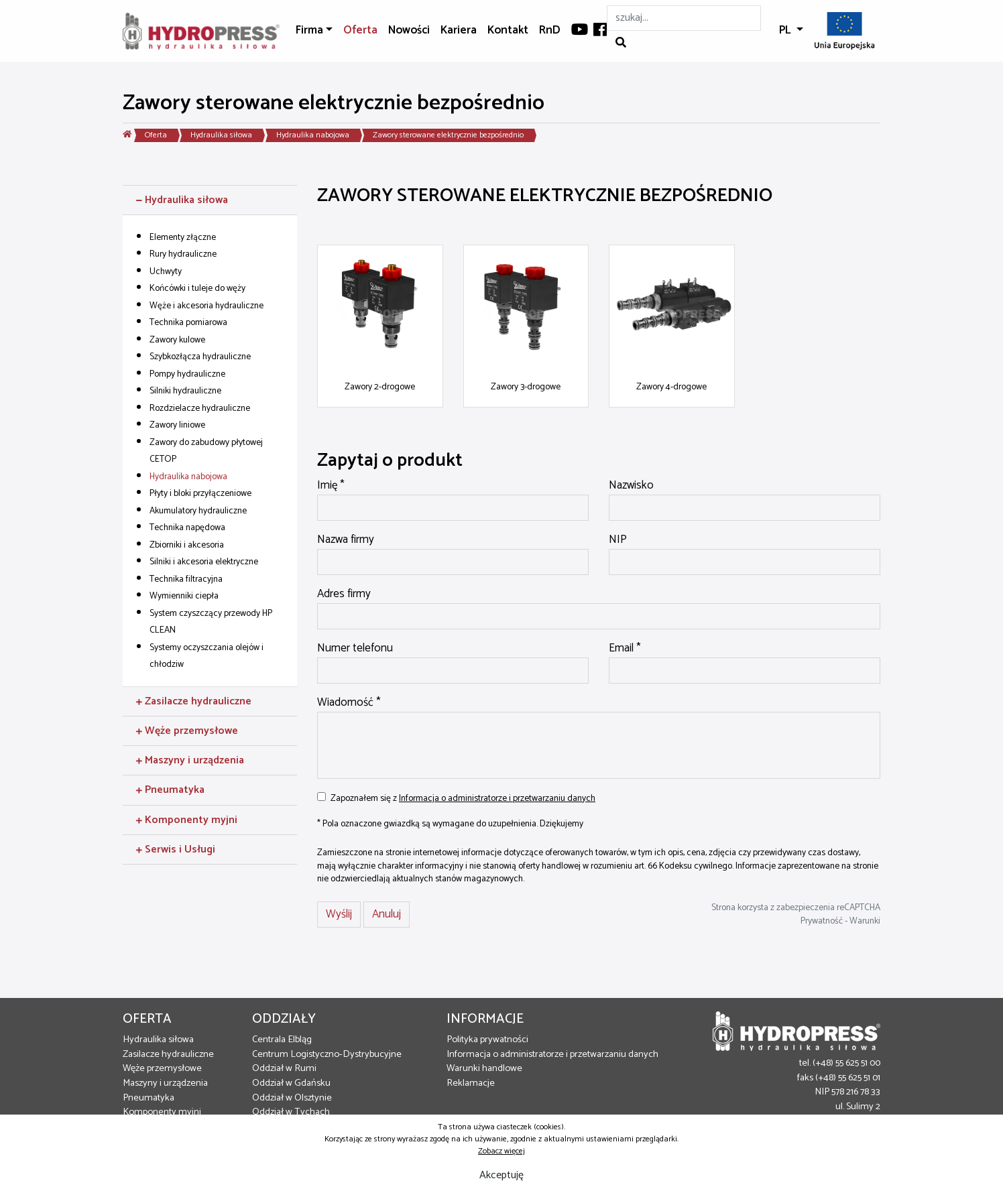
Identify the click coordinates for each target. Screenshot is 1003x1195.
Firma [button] (309, 30)
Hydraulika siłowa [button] (182, 200)
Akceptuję (501, 1175)
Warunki (864, 921)
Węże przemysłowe (162, 1068)
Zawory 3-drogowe (525, 386)
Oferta (360, 30)
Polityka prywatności (487, 1039)
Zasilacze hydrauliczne (168, 1054)
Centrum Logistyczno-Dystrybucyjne (327, 1054)
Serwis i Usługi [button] (175, 849)
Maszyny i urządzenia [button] (190, 760)
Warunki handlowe (484, 1068)
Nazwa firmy (345, 540)
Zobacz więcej (501, 1151)
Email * (625, 648)
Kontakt (507, 30)
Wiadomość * (349, 703)
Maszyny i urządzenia (165, 1083)
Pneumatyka (148, 1098)
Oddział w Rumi (284, 1068)
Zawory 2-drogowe (380, 386)
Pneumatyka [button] (170, 790)
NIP (618, 540)
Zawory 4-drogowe (671, 386)
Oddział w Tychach (291, 1112)
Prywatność (822, 921)
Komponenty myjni (162, 1112)
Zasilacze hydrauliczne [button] (193, 701)
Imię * (331, 486)
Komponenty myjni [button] (186, 820)
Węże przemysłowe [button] (187, 731)
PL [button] (786, 30)
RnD (549, 30)
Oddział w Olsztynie (292, 1098)
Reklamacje (471, 1083)
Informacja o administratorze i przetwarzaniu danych (497, 798)
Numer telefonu (355, 648)
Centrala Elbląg (282, 1039)
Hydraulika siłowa (221, 135)
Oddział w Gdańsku (291, 1083)
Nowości (409, 30)
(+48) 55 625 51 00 (846, 1063)
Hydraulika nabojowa (312, 135)
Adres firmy (344, 594)
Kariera (458, 30)
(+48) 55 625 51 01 (847, 1078)
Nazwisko (631, 486)
